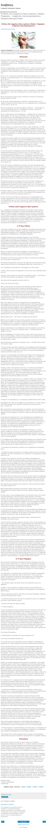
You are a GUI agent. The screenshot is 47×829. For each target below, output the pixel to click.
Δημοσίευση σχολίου (7, 804)
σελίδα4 (41, 786)
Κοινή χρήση (4, 796)
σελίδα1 (23, 786)
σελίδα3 (35, 786)
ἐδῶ (42, 50)
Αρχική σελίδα (23, 821)
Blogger (25, 827)
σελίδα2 (29, 786)
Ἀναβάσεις (7, 5)
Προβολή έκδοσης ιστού (23, 824)
